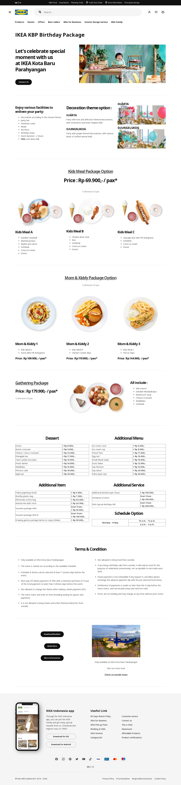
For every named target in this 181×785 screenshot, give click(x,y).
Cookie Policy (160, 778)
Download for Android (61, 744)
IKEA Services (96, 733)
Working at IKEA (97, 729)
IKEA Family (117, 22)
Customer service (130, 716)
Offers (41, 22)
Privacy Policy (108, 778)
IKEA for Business (72, 22)
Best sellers (54, 22)
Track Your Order (96, 2)
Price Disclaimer (123, 778)
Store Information (115, 2)
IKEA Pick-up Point (98, 724)
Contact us (127, 720)
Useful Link (98, 711)
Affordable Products (131, 733)
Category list (96, 737)
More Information (52, 658)
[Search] (93, 12)
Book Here (52, 646)
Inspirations (64, 2)
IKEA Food (53, 2)
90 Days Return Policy (100, 716)
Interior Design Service (96, 22)
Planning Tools (77, 2)
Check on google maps (116, 674)
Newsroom (127, 729)
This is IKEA (127, 724)
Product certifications (132, 737)
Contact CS (23, 82)
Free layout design (131, 2)
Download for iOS (61, 736)
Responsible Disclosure (142, 778)
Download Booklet (52, 634)
